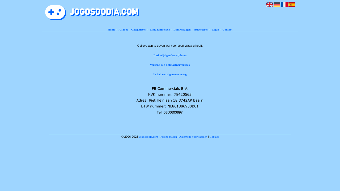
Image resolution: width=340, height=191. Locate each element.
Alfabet (123, 29)
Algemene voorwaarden (193, 136)
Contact (227, 29)
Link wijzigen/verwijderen (170, 55)
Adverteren (201, 29)
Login (215, 29)
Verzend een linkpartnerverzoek (170, 64)
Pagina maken (168, 136)
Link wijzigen (181, 29)
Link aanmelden (160, 29)
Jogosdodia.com (148, 136)
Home (111, 29)
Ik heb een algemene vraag (169, 74)
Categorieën (138, 29)
